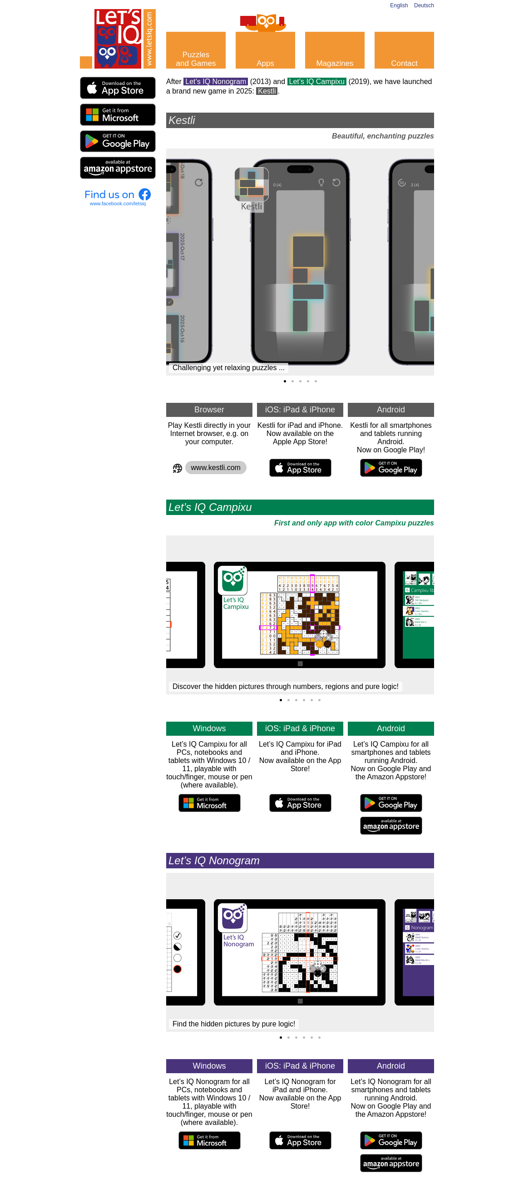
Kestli (267, 91)
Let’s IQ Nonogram (215, 81)
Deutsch (424, 5)
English (399, 5)
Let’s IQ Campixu (317, 81)
